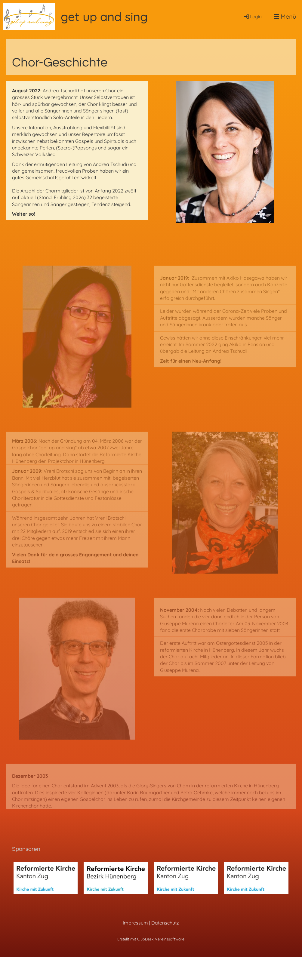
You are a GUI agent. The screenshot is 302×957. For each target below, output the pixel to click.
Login (252, 17)
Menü (285, 16)
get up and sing (104, 16)
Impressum (135, 923)
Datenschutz (165, 923)
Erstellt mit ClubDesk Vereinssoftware (150, 939)
